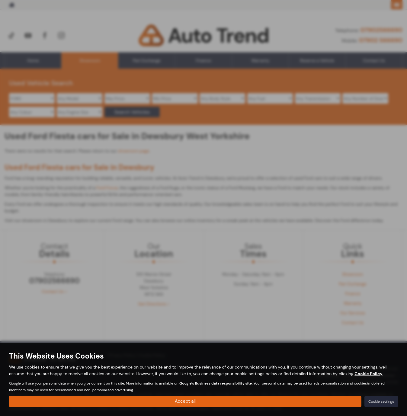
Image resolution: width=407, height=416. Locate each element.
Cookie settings (381, 401)
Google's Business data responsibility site (215, 382)
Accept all (185, 401)
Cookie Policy (368, 373)
